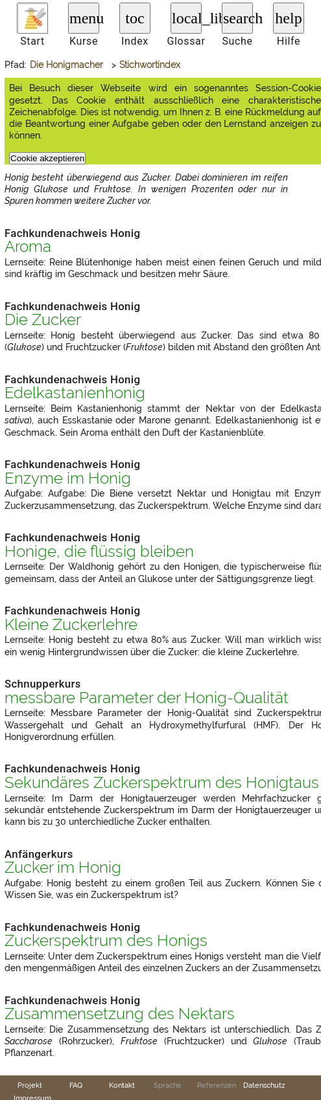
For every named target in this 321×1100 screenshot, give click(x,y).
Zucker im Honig (63, 868)
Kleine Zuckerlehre (71, 625)
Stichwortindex (149, 65)
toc (134, 18)
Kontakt (122, 1085)
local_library (187, 18)
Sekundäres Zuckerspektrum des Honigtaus (162, 783)
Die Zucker (43, 320)
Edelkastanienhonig (75, 393)
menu (84, 18)
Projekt (30, 1085)
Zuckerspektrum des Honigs (106, 941)
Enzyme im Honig (68, 478)
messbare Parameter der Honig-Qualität (147, 698)
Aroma (28, 247)
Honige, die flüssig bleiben (99, 552)
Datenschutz (264, 1085)
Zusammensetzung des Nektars (120, 1014)
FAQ (75, 1085)
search (238, 18)
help (288, 18)
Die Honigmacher (66, 65)
